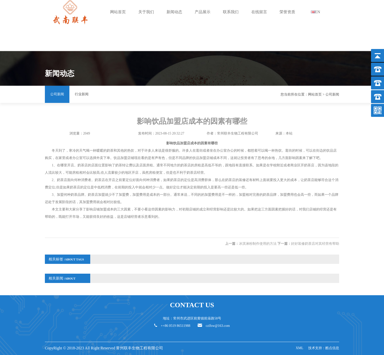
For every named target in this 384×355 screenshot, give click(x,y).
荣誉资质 (287, 12)
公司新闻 (57, 94)
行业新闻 (82, 94)
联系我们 (231, 12)
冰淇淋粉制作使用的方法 (258, 243)
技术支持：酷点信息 (323, 348)
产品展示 (202, 12)
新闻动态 (174, 12)
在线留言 (259, 12)
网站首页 (118, 12)
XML (299, 348)
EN (315, 12)
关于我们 (146, 12)
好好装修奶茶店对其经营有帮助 (315, 243)
